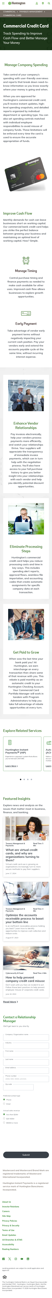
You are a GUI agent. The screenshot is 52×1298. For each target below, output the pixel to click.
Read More (9, 1001)
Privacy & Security (10, 1225)
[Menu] (3, 3)
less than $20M (12, 1114)
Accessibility (8, 1244)
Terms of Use (8, 1230)
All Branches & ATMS (12, 1240)
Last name (9, 1059)
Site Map (6, 1216)
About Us (6, 1202)
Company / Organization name (16, 1034)
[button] (43, 3)
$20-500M (10, 1119)
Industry (8, 1043)
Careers (6, 1211)
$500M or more (12, 1123)
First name (9, 1051)
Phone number (11, 1076)
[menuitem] (11, 12)
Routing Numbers (10, 1249)
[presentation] (14, 1138)
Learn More (10, 766)
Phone (8, 1100)
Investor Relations (10, 1206)
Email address (10, 1068)
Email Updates (9, 1235)
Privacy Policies (9, 1221)
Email (8, 1104)
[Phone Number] (26, 1079)
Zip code (8, 1084)
